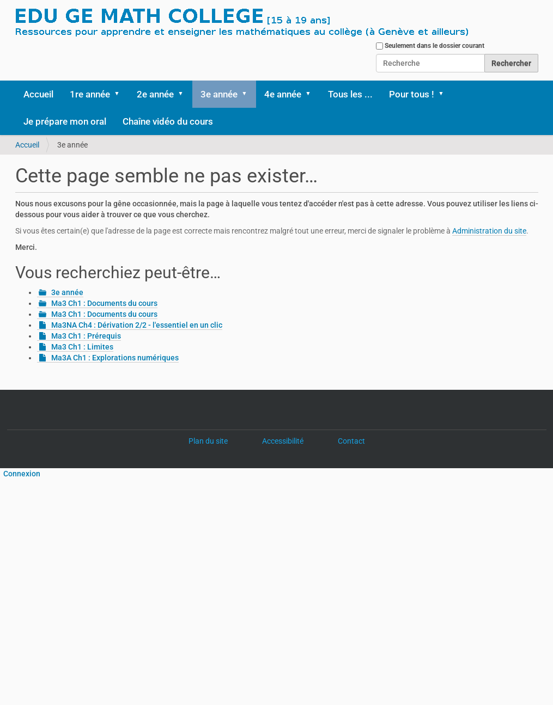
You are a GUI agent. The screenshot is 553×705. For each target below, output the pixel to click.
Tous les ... (350, 94)
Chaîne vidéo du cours (168, 121)
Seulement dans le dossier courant (434, 46)
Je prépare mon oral (64, 121)
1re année (90, 94)
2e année (155, 94)
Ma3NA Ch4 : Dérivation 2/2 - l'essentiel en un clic (136, 325)
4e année (282, 94)
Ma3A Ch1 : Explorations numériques (115, 357)
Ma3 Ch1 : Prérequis (86, 336)
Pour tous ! (411, 94)
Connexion (20, 473)
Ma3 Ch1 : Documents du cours (104, 303)
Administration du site (489, 230)
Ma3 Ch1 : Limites (82, 346)
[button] (121, 94)
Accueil (38, 94)
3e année (219, 94)
